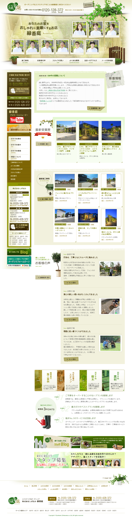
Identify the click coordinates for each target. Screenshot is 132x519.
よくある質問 (74, 62)
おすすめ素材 (19, 139)
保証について (19, 157)
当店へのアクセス (90, 62)
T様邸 (69, 189)
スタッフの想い (58, 62)
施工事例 (25, 62)
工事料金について (19, 162)
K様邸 (96, 189)
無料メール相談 (107, 62)
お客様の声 (41, 62)
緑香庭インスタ (46, 101)
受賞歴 (19, 179)
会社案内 (19, 176)
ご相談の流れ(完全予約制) (56, 90)
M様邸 (119, 189)
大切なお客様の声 (19, 169)
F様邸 (92, 224)
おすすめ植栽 (19, 151)
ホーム (26, 485)
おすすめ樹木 (19, 145)
